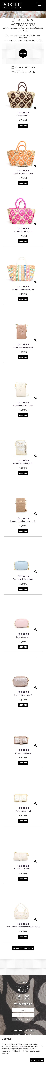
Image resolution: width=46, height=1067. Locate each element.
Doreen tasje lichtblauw (23, 579)
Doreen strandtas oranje (23, 173)
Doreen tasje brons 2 (23, 695)
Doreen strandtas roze (23, 231)
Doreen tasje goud (23, 811)
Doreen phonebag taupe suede (23, 521)
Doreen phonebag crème (23, 405)
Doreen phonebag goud (23, 463)
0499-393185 (23, 992)
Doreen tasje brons (23, 753)
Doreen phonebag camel (23, 347)
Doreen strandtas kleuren (23, 289)
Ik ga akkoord (37, 1060)
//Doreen (23, 113)
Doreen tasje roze (23, 637)
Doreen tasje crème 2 (23, 869)
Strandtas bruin (23, 116)
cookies (20, 1046)
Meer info (23, 125)
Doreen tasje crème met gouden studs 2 (23, 927)
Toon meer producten (23, 948)
